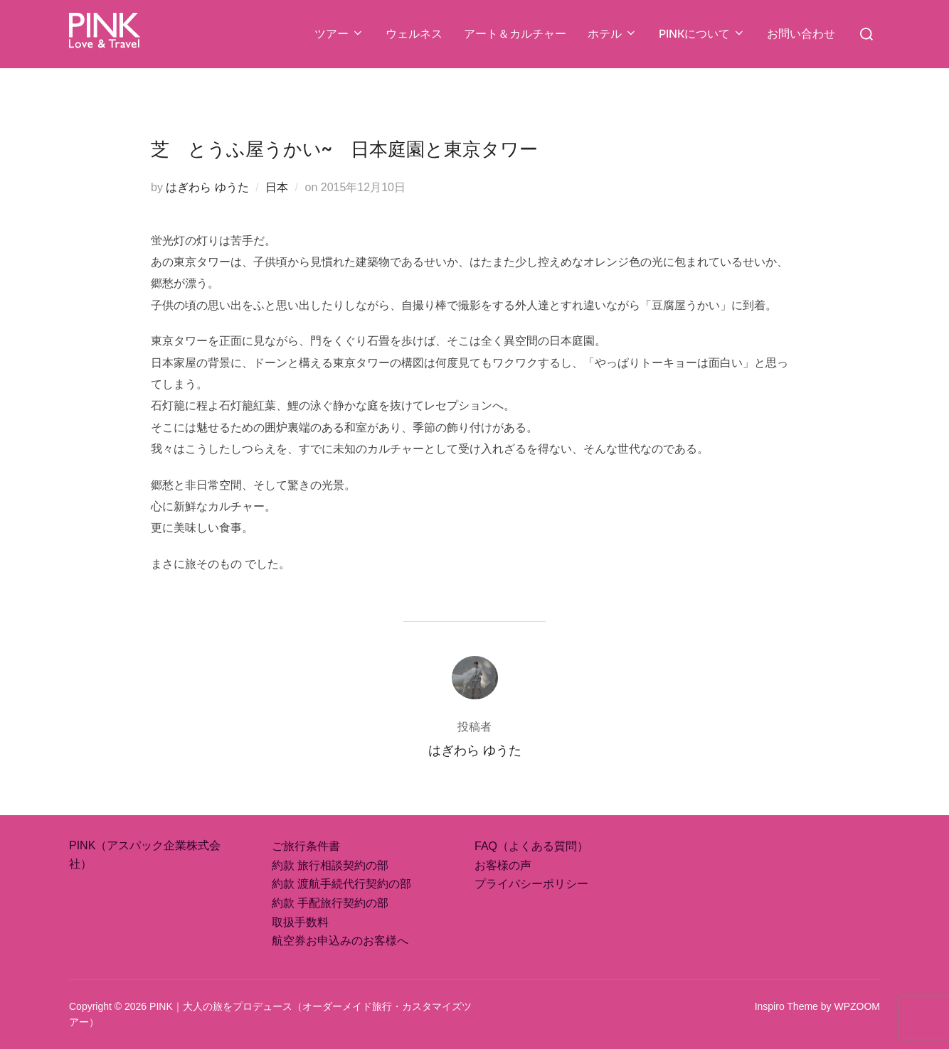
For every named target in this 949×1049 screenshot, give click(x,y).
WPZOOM (857, 1006)
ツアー (339, 33)
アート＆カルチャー (515, 33)
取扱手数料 (300, 922)
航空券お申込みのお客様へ (340, 941)
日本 (276, 187)
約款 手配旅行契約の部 (330, 903)
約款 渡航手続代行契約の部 (341, 884)
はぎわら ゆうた (207, 187)
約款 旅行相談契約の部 (330, 865)
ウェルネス (414, 33)
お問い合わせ (801, 33)
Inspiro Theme (786, 1006)
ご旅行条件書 (306, 846)
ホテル (612, 33)
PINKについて (702, 33)
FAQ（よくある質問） (531, 846)
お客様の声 (502, 865)
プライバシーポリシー (531, 884)
